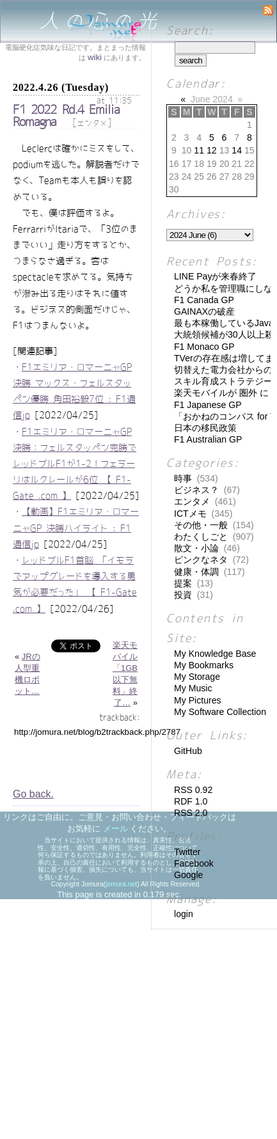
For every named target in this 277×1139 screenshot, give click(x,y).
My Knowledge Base (215, 653)
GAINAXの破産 (204, 311)
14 (237, 150)
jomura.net (121, 884)
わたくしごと (201, 536)
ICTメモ (190, 513)
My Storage (197, 677)
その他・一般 (201, 525)
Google (188, 875)
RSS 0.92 (193, 790)
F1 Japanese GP (208, 405)
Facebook (194, 863)
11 (199, 150)
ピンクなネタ (201, 559)
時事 (183, 478)
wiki (95, 57)
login (183, 914)
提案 (183, 583)
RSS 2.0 (190, 813)
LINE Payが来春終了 (215, 276)
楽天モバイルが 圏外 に (221, 393)
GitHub (188, 751)
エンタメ (92, 123)
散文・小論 (196, 548)
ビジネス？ (196, 490)
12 (212, 150)
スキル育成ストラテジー (223, 381)
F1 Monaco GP (204, 347)
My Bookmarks (203, 665)
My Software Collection (220, 712)
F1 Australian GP (208, 439)
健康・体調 (196, 572)
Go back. (33, 794)
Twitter (187, 852)
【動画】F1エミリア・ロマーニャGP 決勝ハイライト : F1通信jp (76, 527)
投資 (183, 595)
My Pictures (197, 700)
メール (115, 828)
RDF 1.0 (190, 801)
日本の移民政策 (205, 428)
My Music (193, 688)
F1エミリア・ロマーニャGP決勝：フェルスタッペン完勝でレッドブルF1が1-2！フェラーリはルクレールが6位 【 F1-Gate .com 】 (74, 464)
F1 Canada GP (204, 300)
